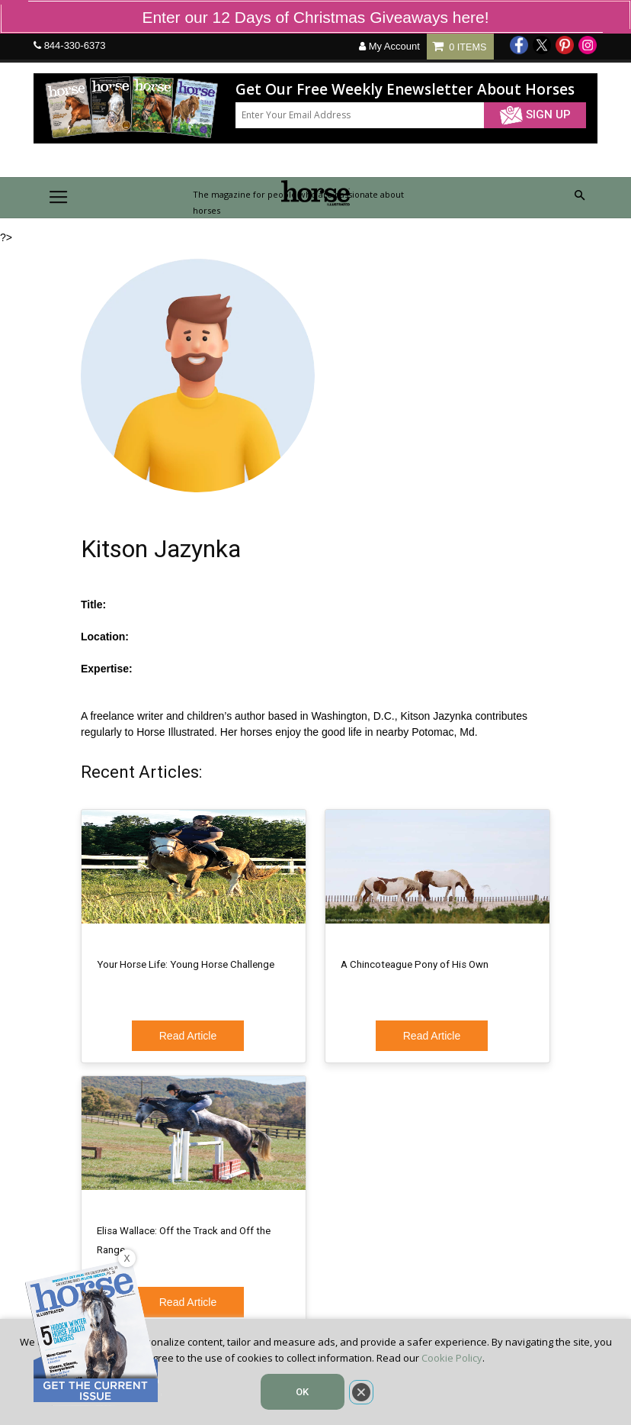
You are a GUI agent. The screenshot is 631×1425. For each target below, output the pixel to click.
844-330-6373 (75, 45)
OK (302, 1392)
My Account (389, 46)
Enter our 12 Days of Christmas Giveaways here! (315, 17)
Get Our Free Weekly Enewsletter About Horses (405, 89)
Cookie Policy (451, 1358)
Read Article (187, 1036)
